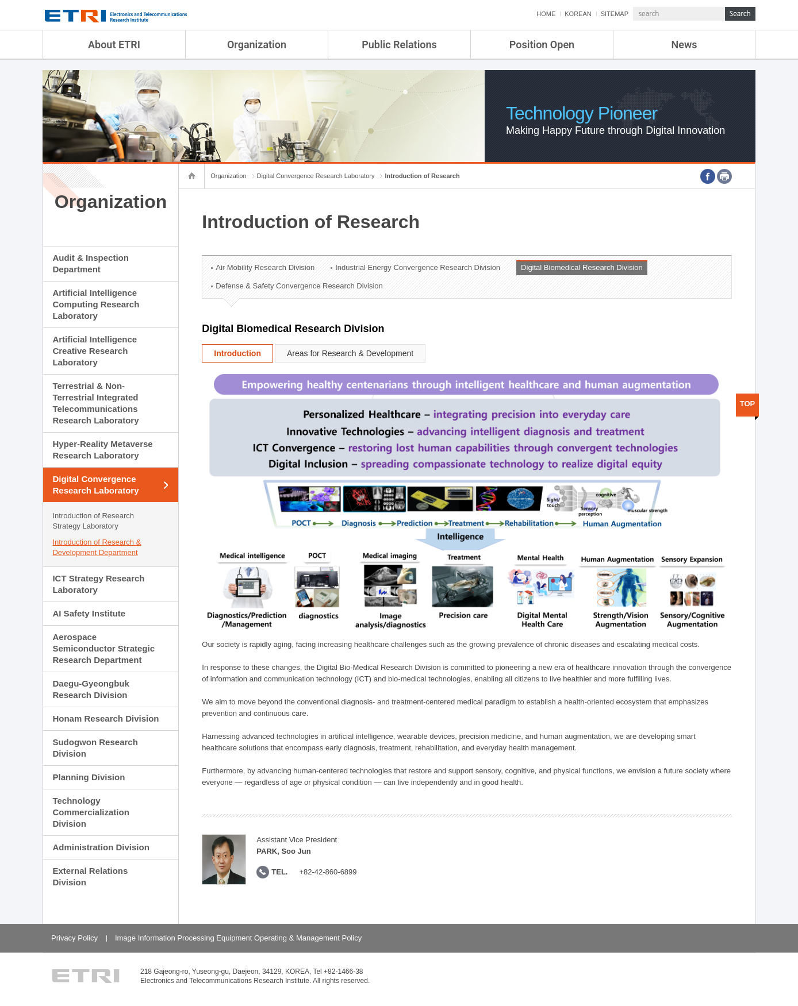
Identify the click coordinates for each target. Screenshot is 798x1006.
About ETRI (114, 44)
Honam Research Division (105, 718)
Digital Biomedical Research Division (582, 267)
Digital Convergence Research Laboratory (95, 484)
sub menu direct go (0, 0)
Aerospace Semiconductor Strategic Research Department (103, 648)
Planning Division (88, 777)
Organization (256, 44)
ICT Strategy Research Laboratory (98, 584)
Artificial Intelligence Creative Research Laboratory (94, 350)
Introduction (237, 353)
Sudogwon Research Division (94, 747)
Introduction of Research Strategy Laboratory (93, 520)
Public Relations (399, 44)
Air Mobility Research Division (265, 267)
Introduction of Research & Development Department (96, 547)
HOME (545, 13)
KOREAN (578, 13)
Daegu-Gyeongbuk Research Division (90, 689)
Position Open (541, 44)
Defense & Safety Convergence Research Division (299, 286)
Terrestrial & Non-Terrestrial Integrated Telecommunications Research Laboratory (95, 403)
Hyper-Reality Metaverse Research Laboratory (102, 449)
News (684, 44)
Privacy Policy (74, 938)
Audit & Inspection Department (90, 263)
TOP (747, 403)
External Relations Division (90, 876)
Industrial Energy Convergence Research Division (417, 267)
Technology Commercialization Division (90, 812)
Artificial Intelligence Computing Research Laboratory (95, 304)
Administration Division (100, 847)
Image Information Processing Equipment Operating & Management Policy (238, 938)
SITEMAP (614, 13)
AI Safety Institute (88, 613)
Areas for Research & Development (350, 353)
